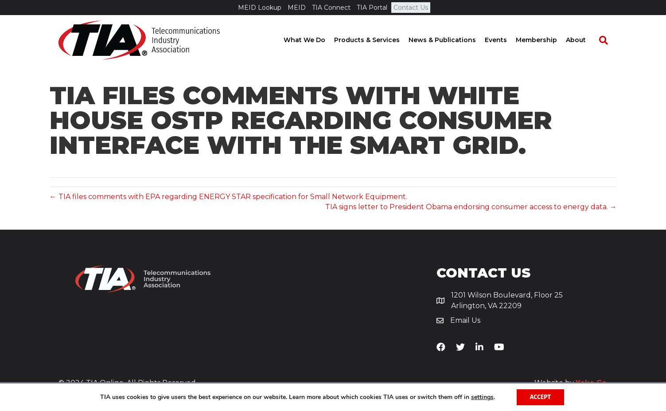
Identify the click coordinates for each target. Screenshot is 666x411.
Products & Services (375, 40)
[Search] (607, 40)
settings (482, 397)
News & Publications (450, 40)
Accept (540, 397)
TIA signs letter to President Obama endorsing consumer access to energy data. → (471, 207)
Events (504, 40)
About (584, 40)
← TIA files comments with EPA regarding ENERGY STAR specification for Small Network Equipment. (228, 196)
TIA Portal (372, 8)
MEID (297, 8)
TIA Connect (331, 8)
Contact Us (410, 8)
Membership (544, 40)
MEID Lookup (259, 8)
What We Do (313, 40)
